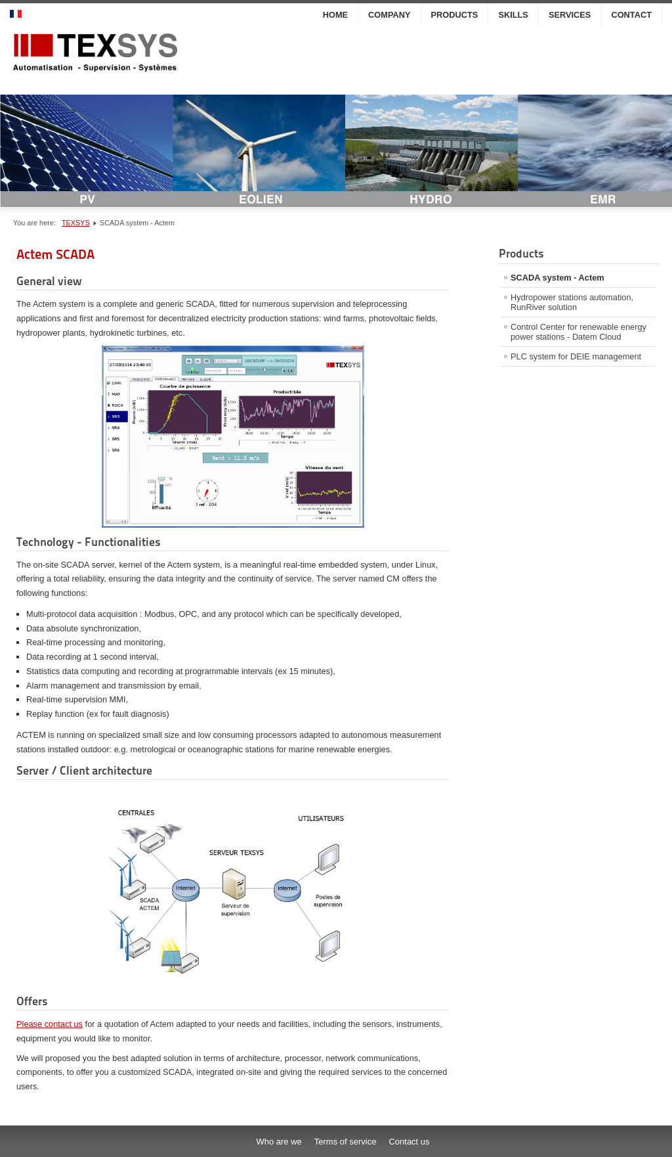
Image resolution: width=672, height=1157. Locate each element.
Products (454, 15)
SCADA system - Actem (557, 278)
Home (335, 15)
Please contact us (49, 1024)
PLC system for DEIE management (576, 356)
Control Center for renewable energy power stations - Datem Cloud (578, 332)
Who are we (278, 1141)
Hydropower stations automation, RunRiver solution (572, 302)
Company (389, 15)
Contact (631, 15)
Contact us (408, 1141)
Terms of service (345, 1141)
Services (570, 15)
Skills (513, 15)
